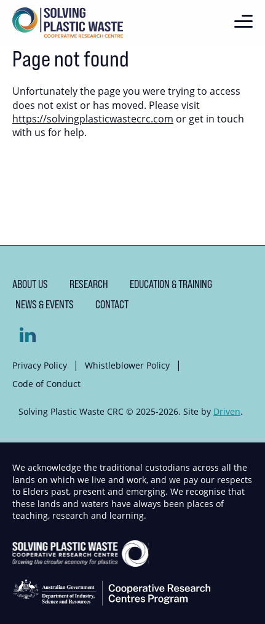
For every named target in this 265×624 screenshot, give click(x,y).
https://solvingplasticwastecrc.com (92, 119)
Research (88, 284)
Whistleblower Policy (127, 365)
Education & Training (171, 284)
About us (30, 284)
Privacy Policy (39, 365)
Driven (226, 411)
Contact (112, 304)
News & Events (44, 304)
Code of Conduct (46, 384)
